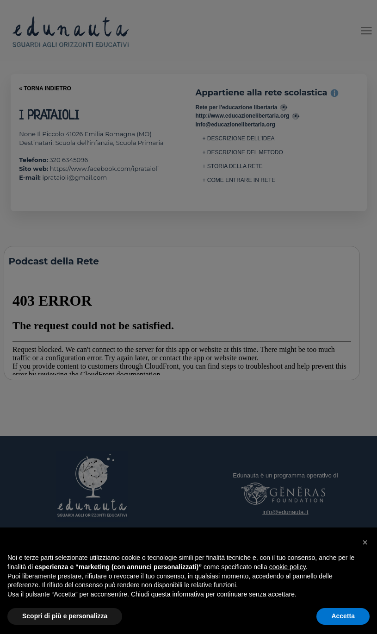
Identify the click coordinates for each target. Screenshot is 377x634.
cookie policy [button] (287, 567)
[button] (365, 542)
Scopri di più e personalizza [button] (64, 616)
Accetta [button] (343, 616)
